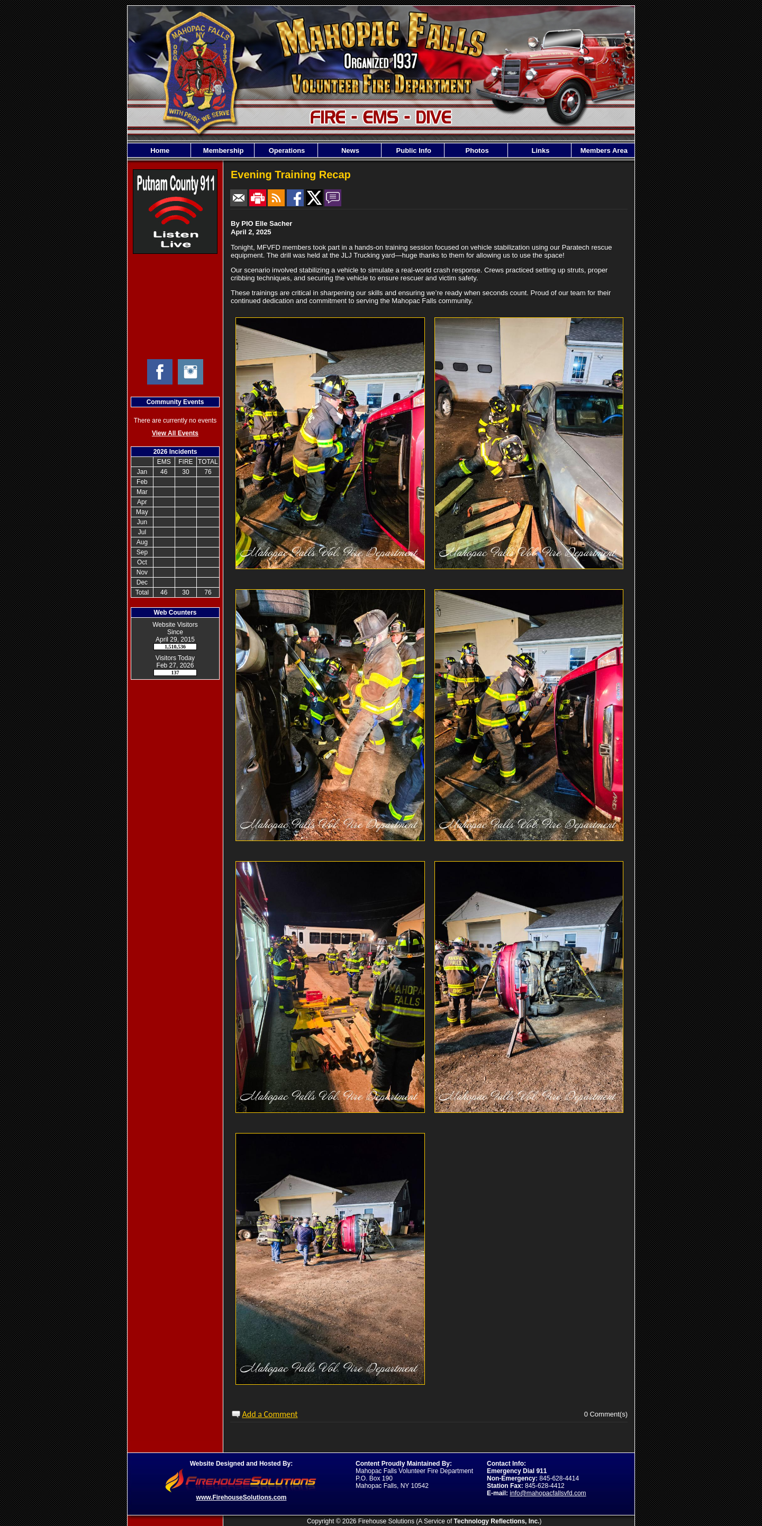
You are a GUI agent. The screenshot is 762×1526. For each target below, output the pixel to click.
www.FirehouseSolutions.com (241, 1497)
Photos (476, 150)
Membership (222, 150)
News (349, 150)
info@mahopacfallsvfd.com (548, 1493)
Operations (286, 150)
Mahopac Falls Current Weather (175, 306)
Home (159, 150)
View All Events (175, 433)
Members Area (603, 150)
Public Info (412, 150)
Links (540, 150)
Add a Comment (270, 1414)
